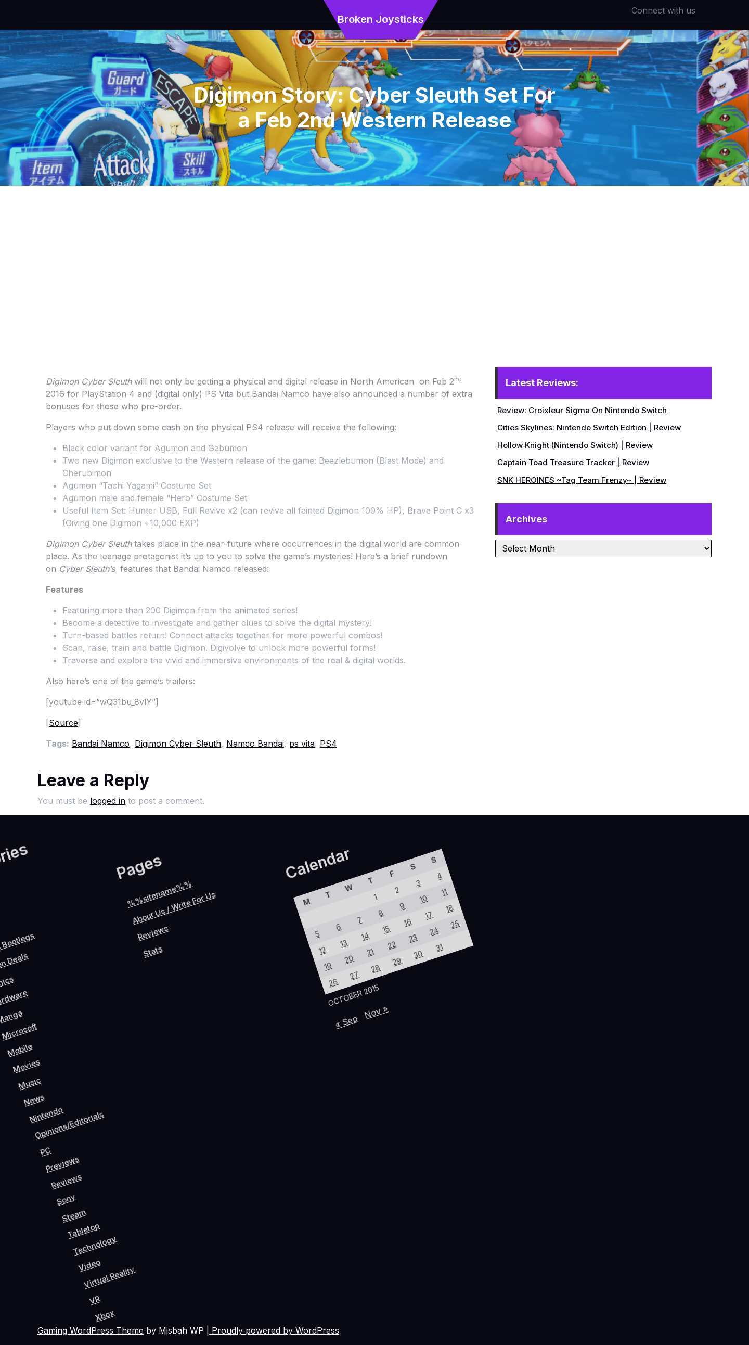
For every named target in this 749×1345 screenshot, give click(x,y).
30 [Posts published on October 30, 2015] (289, 992)
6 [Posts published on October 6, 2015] (211, 1022)
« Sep (277, 1089)
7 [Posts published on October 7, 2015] (222, 1003)
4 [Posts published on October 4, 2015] (255, 918)
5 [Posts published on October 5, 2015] (199, 1041)
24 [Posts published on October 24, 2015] (287, 964)
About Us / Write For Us (33, 1004)
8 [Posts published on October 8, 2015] (234, 984)
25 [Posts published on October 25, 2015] (298, 945)
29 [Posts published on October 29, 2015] (277, 1011)
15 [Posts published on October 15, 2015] (248, 993)
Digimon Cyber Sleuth (178, 743)
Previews (73, 1164)
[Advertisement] (374, 264)
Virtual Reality (182, 1221)
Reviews (86, 1174)
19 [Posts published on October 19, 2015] (228, 1059)
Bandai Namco (101, 743)
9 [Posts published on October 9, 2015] (246, 965)
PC (52, 1165)
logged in (107, 801)
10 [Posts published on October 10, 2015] (258, 946)
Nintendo (28, 1137)
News (10, 1133)
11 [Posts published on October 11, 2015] (269, 927)
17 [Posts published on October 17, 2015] (272, 955)
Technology (150, 1205)
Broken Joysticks (381, 19)
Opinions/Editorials (53, 1130)
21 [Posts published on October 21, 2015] (251, 1021)
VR (185, 1247)
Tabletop (132, 1201)
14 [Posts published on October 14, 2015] (237, 1012)
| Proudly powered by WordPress (272, 1330)
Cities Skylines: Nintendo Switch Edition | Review (589, 427)
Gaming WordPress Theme (90, 1330)
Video (159, 1224)
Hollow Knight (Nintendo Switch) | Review (575, 445)
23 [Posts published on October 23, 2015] (275, 983)
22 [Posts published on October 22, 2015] (263, 1002)
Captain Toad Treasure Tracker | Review (573, 462)
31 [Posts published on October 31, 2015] (300, 973)
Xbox (202, 1252)
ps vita (302, 743)
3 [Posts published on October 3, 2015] (244, 937)
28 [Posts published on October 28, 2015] (266, 1030)
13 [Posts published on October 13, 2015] (225, 1031)
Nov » (294, 1063)
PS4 (328, 743)
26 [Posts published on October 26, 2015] (242, 1068)
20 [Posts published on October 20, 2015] (240, 1040)
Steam (114, 1196)
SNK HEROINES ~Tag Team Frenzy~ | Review (581, 480)
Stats (44, 1051)
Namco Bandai (255, 743)
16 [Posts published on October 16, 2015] (260, 974)
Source (63, 723)
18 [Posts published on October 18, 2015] (284, 936)
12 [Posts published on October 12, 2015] (213, 1050)
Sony (98, 1188)
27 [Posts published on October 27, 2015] (254, 1049)
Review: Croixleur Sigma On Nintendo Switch (582, 410)
